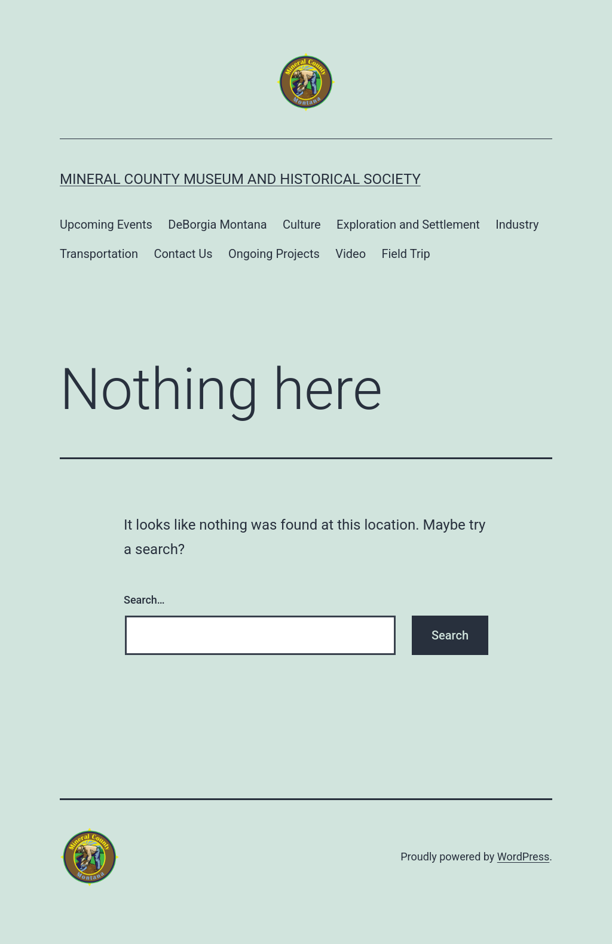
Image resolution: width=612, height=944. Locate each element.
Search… (144, 600)
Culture (302, 224)
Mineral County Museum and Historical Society (240, 179)
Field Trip (405, 254)
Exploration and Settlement (408, 224)
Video (350, 254)
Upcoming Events (106, 224)
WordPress (523, 856)
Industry (516, 224)
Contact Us (183, 254)
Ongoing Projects (274, 254)
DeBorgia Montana (217, 224)
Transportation (99, 254)
